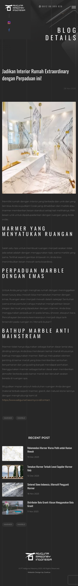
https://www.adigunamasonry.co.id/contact (26, 400)
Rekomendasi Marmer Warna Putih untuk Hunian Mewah (49, 449)
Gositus (47, 572)
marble (21, 418)
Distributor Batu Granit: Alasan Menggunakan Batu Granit (50, 504)
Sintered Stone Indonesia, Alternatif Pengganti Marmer (48, 486)
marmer (8, 418)
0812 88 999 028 (51, 6)
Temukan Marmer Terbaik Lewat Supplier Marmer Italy (49, 468)
